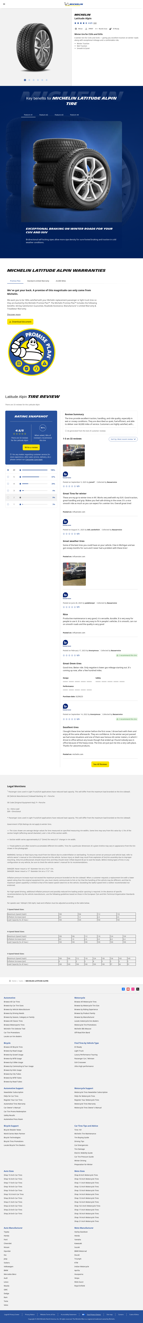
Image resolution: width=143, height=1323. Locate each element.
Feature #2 (43, 115)
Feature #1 (28, 115)
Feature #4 (74, 115)
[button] (85, 23)
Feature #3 (59, 115)
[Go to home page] (73, 4)
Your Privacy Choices (91, 1314)
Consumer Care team (34, 459)
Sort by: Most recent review (123, 439)
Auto (21, 981)
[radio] (31, 470)
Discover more (14, 314)
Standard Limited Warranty (38, 281)
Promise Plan (15, 281)
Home (13, 981)
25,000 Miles (61, 281)
